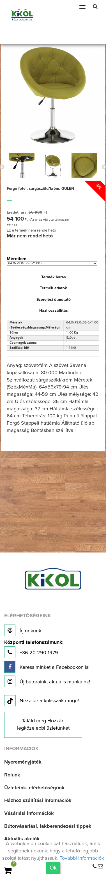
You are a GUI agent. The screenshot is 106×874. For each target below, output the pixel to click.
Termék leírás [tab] (53, 277)
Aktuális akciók (22, 838)
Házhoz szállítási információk (38, 800)
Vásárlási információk (29, 813)
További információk (82, 858)
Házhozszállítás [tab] (53, 311)
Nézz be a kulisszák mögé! (41, 701)
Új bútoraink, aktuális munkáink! (47, 681)
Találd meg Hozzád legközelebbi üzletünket (43, 724)
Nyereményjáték (23, 762)
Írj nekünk (22, 630)
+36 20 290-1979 (33, 649)
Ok (53, 868)
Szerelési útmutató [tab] (53, 300)
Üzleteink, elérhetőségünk (34, 787)
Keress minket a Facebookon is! (46, 667)
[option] (22, 165)
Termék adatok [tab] (53, 288)
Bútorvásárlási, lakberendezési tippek (47, 826)
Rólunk (12, 775)
